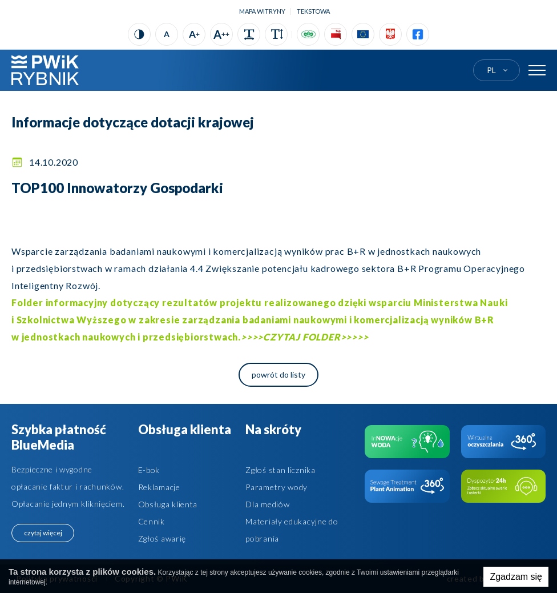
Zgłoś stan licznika (280, 470)
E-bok (149, 470)
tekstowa (313, 11)
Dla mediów (267, 504)
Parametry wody (276, 487)
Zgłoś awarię (162, 538)
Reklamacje (159, 487)
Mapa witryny (262, 11)
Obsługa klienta (168, 504)
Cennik (151, 521)
